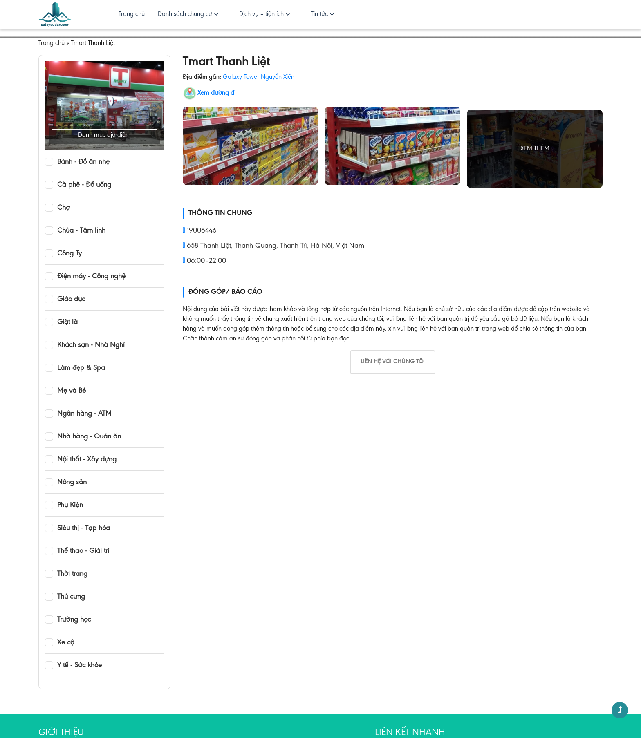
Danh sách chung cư (185, 14)
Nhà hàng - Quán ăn (89, 437)
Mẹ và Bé (71, 391)
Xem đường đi (216, 93)
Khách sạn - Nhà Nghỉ (91, 345)
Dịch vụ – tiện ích (261, 14)
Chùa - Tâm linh (81, 231)
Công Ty (69, 253)
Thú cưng (71, 597)
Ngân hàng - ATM (84, 414)
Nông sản (72, 482)
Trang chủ (132, 14)
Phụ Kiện (70, 505)
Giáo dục (71, 299)
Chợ (63, 208)
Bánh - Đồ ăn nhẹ (83, 162)
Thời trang (72, 574)
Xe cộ (65, 642)
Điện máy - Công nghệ (91, 276)
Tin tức (319, 14)
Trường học (74, 620)
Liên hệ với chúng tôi (393, 362)
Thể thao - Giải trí (83, 551)
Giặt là (67, 322)
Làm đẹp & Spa (81, 368)
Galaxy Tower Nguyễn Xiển (258, 77)
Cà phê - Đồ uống (84, 185)
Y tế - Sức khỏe (79, 665)
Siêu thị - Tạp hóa (83, 528)
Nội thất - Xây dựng (87, 459)
